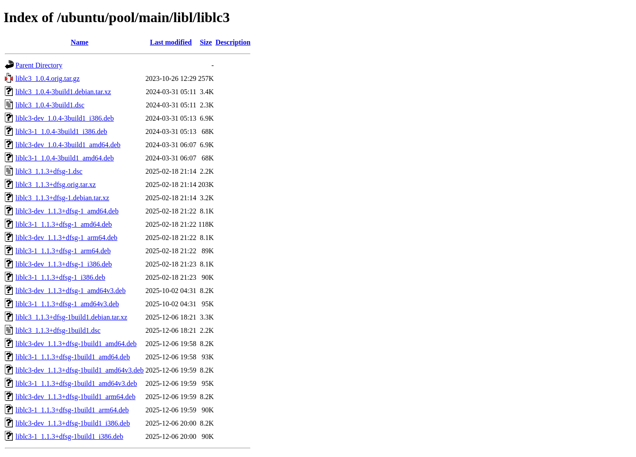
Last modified (171, 42)
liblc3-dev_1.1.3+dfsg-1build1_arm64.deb (75, 396)
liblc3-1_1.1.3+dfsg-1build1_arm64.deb (72, 410)
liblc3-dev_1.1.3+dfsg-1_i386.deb (63, 264)
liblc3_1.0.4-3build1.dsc (49, 105)
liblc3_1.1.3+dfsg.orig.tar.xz (55, 184)
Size (206, 42)
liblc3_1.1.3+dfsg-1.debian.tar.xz (62, 198)
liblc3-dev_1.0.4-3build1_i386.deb (64, 118)
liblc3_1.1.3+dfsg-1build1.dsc (58, 330)
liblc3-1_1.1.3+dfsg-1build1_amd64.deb (72, 357)
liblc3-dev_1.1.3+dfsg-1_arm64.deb (66, 237)
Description (233, 42)
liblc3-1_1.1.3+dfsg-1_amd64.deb (63, 224)
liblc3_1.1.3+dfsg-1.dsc (49, 171)
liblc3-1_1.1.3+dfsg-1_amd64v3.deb (67, 304)
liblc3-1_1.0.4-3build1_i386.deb (61, 131)
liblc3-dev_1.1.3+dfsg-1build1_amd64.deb (75, 343)
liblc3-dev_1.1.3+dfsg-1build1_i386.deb (72, 423)
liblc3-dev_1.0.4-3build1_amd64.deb (68, 145)
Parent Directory (38, 65)
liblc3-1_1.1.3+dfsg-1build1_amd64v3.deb (76, 383)
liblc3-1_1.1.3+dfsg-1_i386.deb (60, 277)
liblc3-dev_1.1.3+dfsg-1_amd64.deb (66, 211)
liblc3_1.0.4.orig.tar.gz (47, 78)
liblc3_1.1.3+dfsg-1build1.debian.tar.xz (71, 317)
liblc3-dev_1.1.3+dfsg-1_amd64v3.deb (70, 290)
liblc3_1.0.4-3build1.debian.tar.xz (63, 91)
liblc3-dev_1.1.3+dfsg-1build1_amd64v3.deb (79, 370)
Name (79, 42)
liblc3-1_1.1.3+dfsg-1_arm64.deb (63, 251)
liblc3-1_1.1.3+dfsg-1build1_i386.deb (69, 436)
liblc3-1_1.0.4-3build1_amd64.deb (64, 158)
